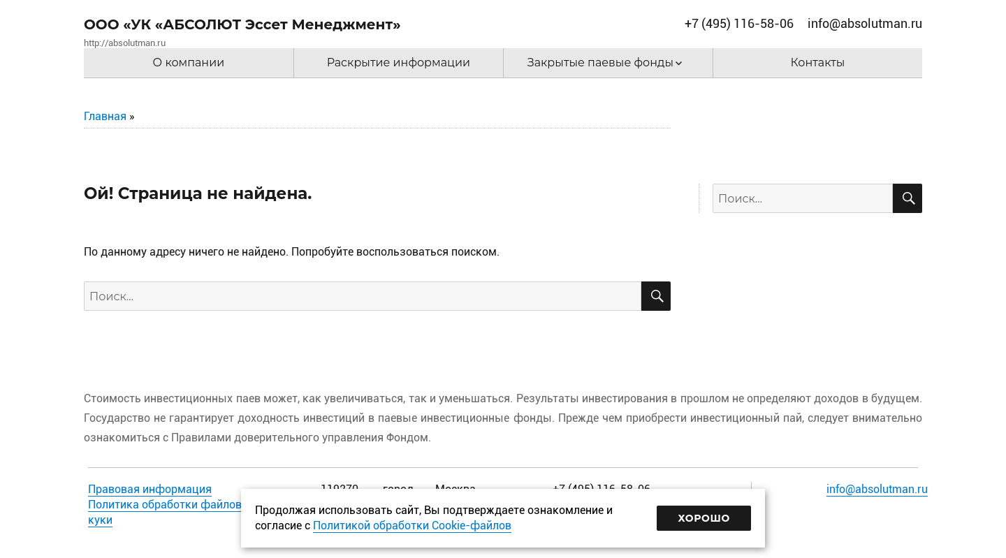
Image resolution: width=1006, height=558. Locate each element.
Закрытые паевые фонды (600, 62)
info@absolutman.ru (877, 489)
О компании (189, 62)
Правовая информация (150, 489)
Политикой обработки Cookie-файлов (412, 525)
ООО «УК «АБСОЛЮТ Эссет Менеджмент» (242, 24)
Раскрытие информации (398, 62)
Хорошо (704, 518)
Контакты (818, 62)
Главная (105, 116)
